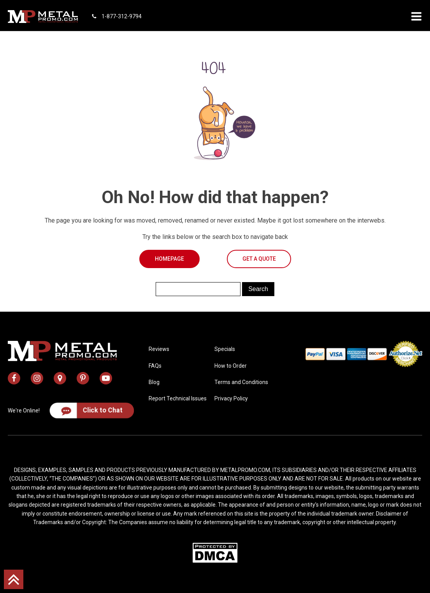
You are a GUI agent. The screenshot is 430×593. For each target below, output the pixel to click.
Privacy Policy (231, 398)
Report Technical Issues (178, 398)
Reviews (159, 349)
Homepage (169, 259)
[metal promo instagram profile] (37, 378)
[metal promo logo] (43, 16)
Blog (154, 382)
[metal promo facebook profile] (14, 378)
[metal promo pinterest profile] (83, 378)
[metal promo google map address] (60, 378)
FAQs (155, 366)
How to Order (230, 366)
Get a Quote (259, 259)
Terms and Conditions (241, 382)
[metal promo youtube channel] (106, 378)
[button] (416, 16)
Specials (224, 349)
